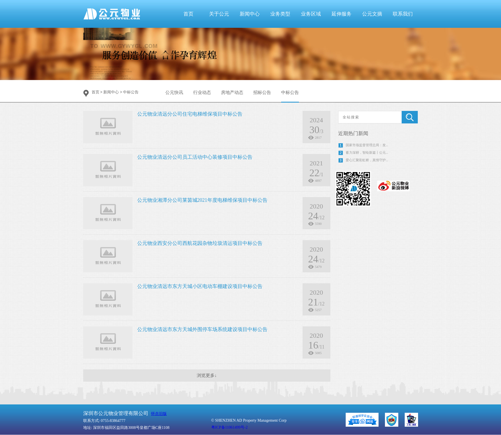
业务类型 (280, 14)
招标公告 (262, 92)
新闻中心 (250, 14)
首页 (188, 14)
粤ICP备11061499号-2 (229, 427)
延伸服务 (341, 14)
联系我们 (403, 14)
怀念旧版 (159, 414)
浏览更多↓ (207, 375)
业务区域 (311, 14)
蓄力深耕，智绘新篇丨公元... (367, 153)
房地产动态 (232, 92)
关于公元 (219, 14)
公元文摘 (372, 14)
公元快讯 (174, 92)
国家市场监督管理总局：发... (367, 145)
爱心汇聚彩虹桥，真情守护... (367, 160)
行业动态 (202, 92)
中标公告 (131, 92)
